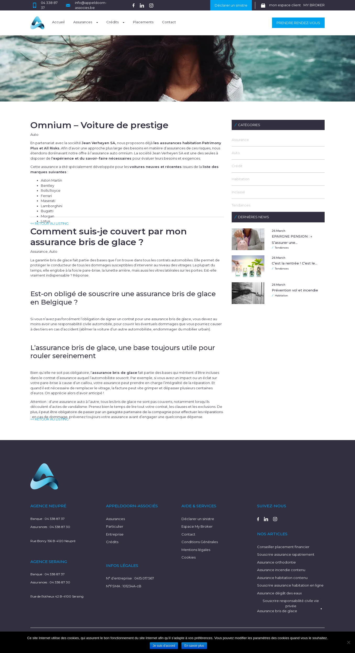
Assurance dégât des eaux (279, 593)
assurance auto (72, 401)
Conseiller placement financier (283, 547)
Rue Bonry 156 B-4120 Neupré (52, 541)
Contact (169, 22)
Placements (143, 22)
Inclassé (238, 192)
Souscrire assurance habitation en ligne (290, 585)
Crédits (112, 22)
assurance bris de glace (171, 319)
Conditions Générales (199, 542)
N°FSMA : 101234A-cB (123, 586)
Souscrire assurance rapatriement (285, 554)
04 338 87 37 (55, 519)
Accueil (58, 22)
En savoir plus (194, 646)
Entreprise (115, 534)
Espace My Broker (197, 526)
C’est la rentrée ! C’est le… (294, 263)
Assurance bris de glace (277, 611)
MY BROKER (314, 5)
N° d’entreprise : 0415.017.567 (130, 578)
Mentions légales (195, 550)
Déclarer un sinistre (231, 5)
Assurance (240, 140)
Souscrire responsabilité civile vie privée (291, 603)
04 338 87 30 (59, 527)
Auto (236, 153)
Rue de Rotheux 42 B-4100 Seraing (57, 596)
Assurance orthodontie (276, 562)
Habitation (240, 179)
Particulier (114, 526)
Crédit (237, 166)
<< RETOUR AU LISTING (49, 223)
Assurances (82, 22)
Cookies (188, 557)
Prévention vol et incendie (295, 290)
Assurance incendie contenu (281, 570)
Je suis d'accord (164, 646)
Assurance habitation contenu (282, 578)
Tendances (241, 205)
